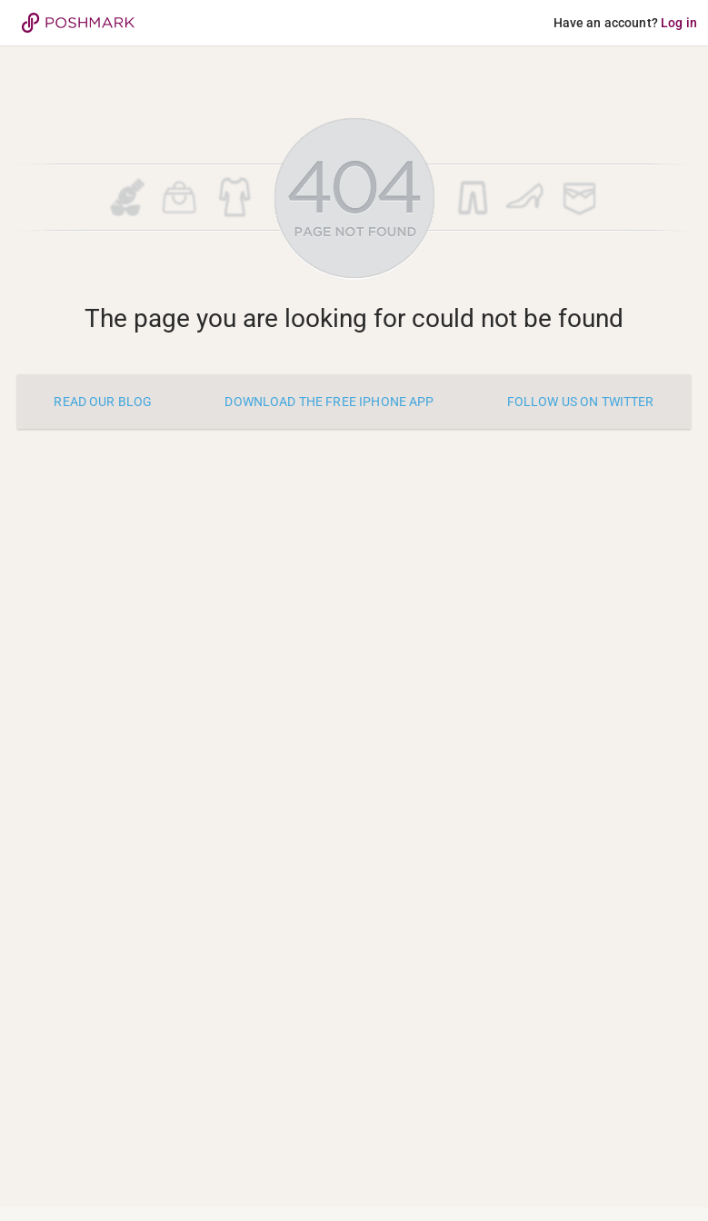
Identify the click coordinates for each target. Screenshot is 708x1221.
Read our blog (103, 401)
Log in (679, 22)
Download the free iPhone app (329, 401)
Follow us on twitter (580, 401)
